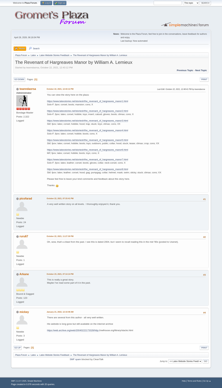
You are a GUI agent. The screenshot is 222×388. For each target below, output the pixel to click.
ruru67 (23, 236)
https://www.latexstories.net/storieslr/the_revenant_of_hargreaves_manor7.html (87, 159)
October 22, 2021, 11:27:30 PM (60, 236)
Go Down (19, 79)
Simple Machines (34, 381)
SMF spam (75, 359)
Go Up (17, 348)
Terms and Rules (194, 381)
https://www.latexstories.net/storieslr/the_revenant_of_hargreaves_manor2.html (87, 111)
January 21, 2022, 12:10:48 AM (60, 312)
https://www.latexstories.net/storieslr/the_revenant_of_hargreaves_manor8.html (87, 169)
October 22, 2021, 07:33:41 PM (60, 198)
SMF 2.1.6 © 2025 (18, 381)
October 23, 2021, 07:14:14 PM (60, 274)
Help (184, 381)
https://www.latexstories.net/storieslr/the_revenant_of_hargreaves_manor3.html (87, 120)
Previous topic (185, 70)
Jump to (163, 361)
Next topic (201, 70)
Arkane (24, 274)
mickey (24, 311)
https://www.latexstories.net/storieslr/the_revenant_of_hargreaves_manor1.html (87, 101)
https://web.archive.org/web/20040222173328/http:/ (73, 330)
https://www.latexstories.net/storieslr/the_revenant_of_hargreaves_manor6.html (87, 149)
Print (204, 79)
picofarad (25, 198)
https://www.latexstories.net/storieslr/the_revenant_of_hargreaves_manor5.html (87, 140)
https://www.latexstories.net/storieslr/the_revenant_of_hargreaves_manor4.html (87, 130)
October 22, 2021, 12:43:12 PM (60, 89)
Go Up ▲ (207, 381)
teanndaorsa (27, 88)
